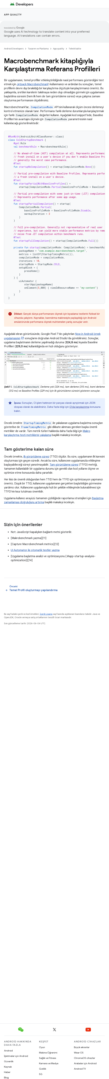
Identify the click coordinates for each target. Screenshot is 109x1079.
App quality (13, 14)
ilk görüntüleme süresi (36, 456)
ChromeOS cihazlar (84, 1058)
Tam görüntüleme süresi (64, 464)
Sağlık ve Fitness (47, 1058)
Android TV (80, 1068)
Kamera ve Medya (48, 1063)
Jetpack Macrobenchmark (32, 84)
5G (40, 1074)
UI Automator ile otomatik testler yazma (35, 550)
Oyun (42, 1047)
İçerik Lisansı (46, 614)
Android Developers (13, 48)
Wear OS (79, 1052)
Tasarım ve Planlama (38, 48)
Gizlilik (42, 1068)
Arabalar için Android (85, 1063)
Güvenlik (8, 1061)
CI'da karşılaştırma (79, 406)
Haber (7, 1072)
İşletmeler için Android (16, 1055)
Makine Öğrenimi (48, 1052)
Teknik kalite (75, 48)
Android (8, 1050)
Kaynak (8, 1066)
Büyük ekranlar (82, 1047)
